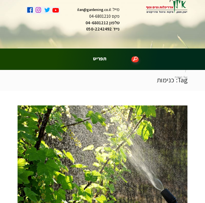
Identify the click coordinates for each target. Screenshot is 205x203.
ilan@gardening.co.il (94, 11)
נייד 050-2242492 (102, 30)
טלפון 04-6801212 (102, 24)
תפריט (100, 56)
